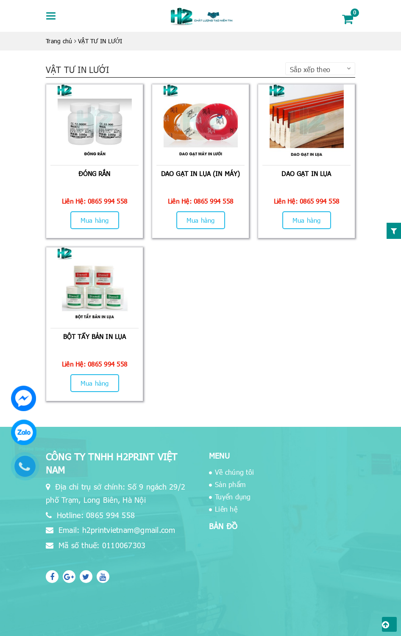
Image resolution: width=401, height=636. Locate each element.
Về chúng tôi (234, 472)
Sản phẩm (230, 484)
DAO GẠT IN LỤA (306, 173)
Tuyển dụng (233, 496)
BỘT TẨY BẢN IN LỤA (94, 336)
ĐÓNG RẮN (94, 173)
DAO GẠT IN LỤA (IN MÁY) (200, 173)
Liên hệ (226, 508)
